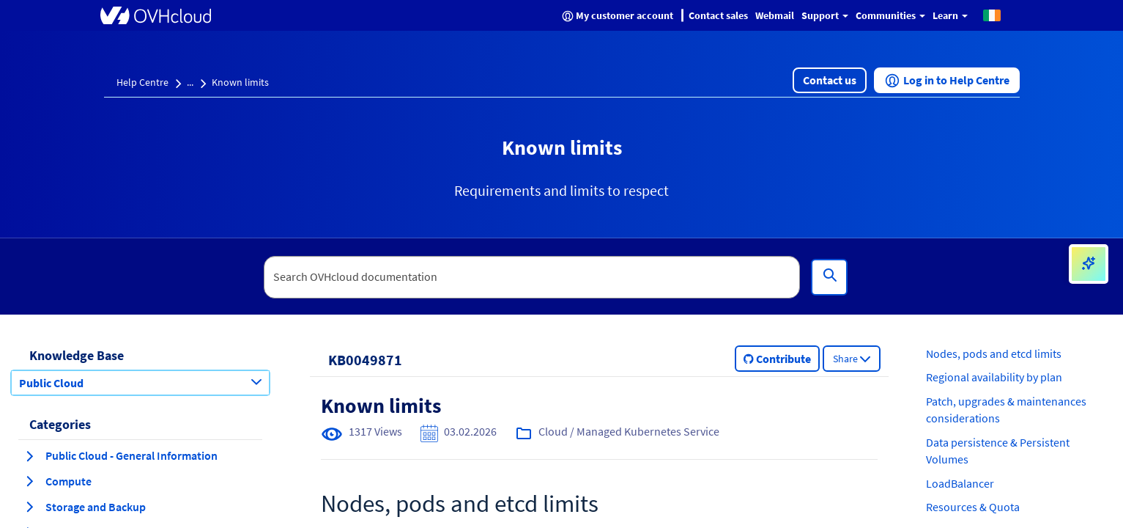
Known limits (240, 82)
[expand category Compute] (29, 481)
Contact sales (718, 15)
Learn (950, 15)
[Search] (829, 277)
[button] (991, 14)
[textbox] (532, 277)
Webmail (774, 15)
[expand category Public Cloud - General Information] (29, 456)
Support (824, 15)
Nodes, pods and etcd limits (993, 353)
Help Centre (142, 82)
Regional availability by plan (994, 377)
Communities (890, 15)
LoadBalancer (960, 483)
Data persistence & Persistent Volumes (998, 450)
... (190, 82)
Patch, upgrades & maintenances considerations (1006, 409)
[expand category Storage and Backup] (29, 506)
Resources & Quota (973, 506)
